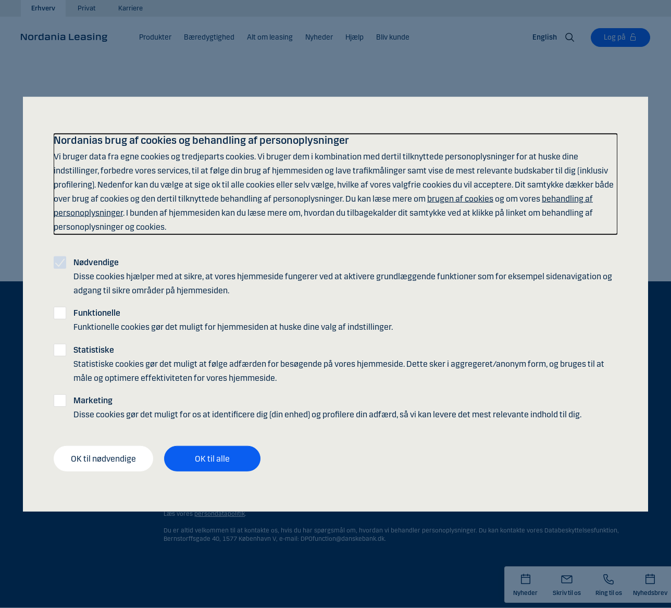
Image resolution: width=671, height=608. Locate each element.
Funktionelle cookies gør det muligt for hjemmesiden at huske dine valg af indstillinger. (233, 320)
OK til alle (212, 458)
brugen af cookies (460, 199)
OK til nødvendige (103, 458)
